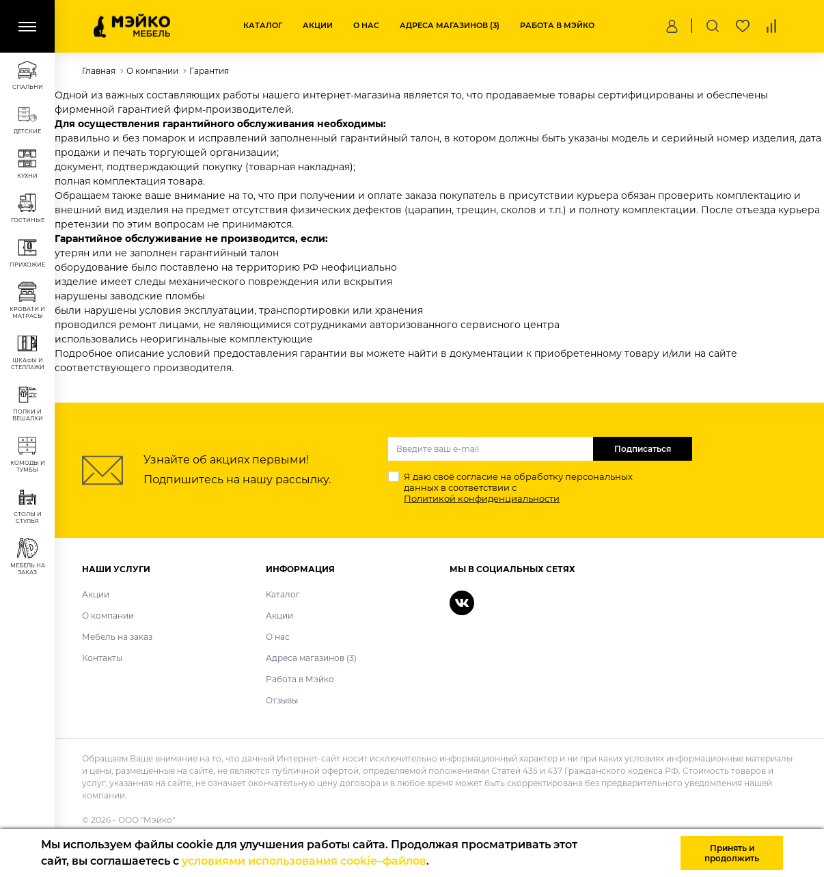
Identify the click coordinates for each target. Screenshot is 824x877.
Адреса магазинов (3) (449, 25)
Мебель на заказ (117, 637)
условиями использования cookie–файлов (304, 860)
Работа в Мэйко (557, 25)
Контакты (102, 658)
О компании (108, 615)
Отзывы (282, 700)
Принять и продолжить (731, 853)
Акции (318, 25)
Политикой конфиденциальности (482, 498)
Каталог (262, 25)
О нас (366, 25)
